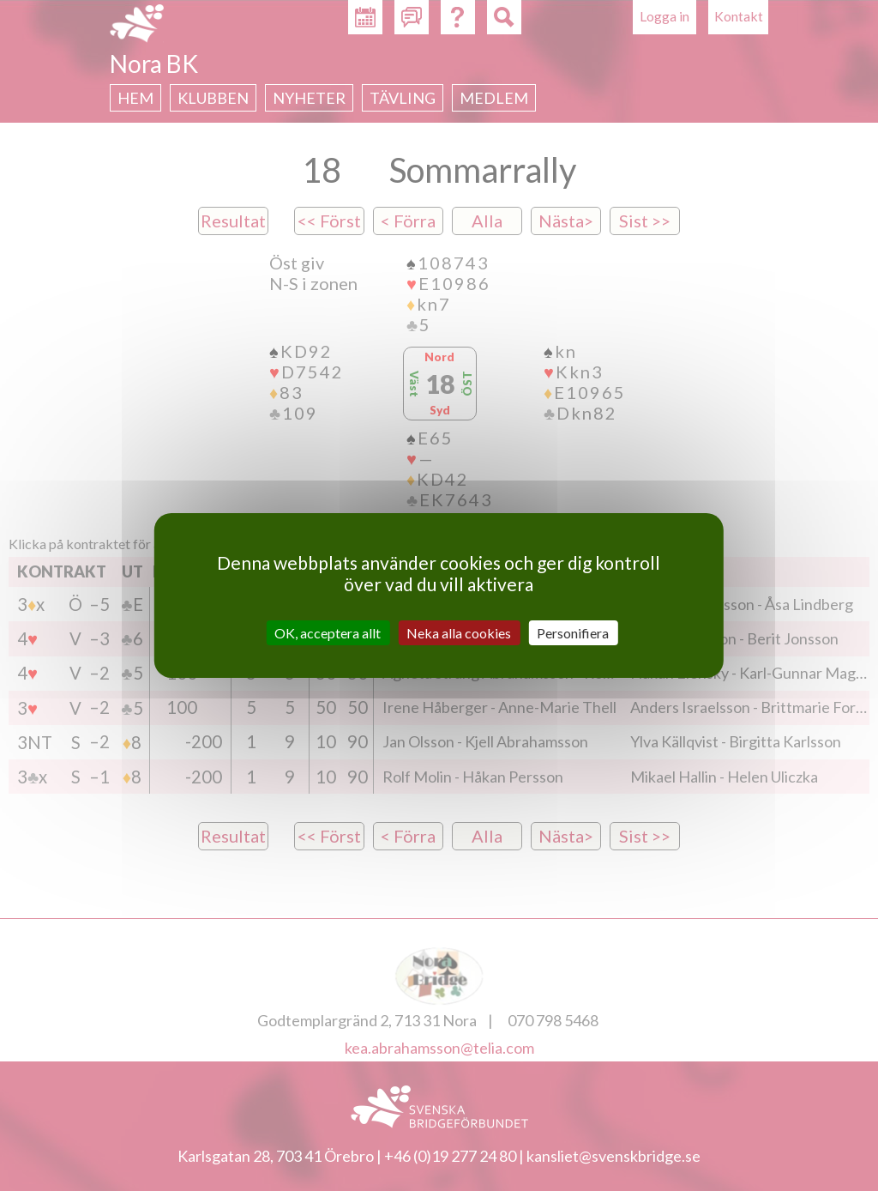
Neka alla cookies (458, 633)
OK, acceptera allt (327, 633)
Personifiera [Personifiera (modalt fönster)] (573, 633)
